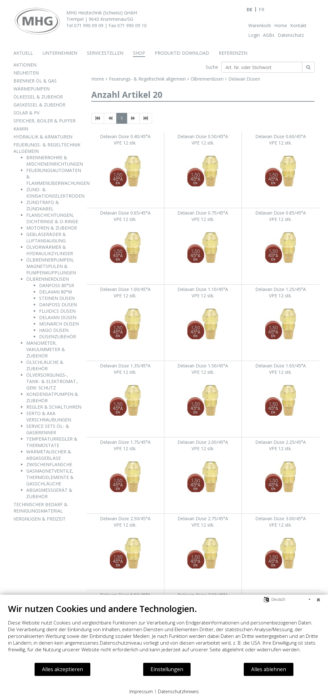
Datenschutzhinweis (178, 691)
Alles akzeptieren (62, 669)
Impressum (141, 691)
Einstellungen (167, 669)
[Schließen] (318, 599)
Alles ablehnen (268, 669)
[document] (164, 632)
